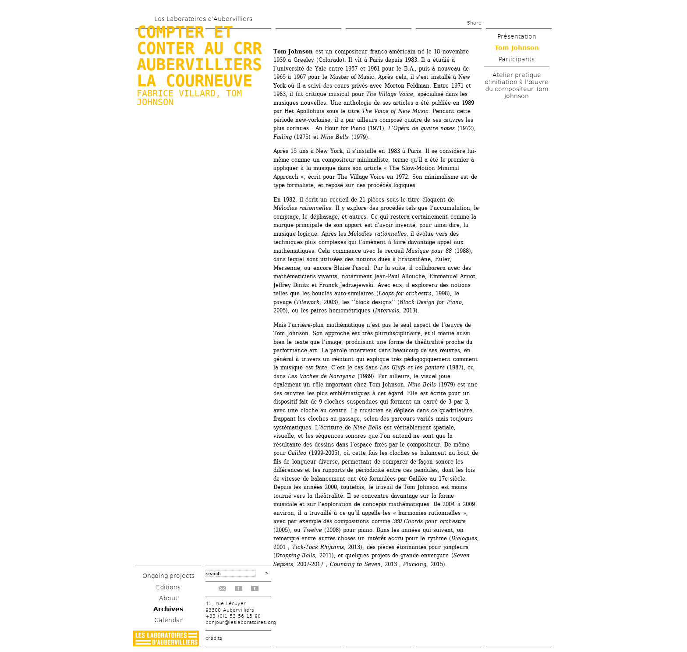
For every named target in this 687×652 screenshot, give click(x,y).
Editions (168, 587)
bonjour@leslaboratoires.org (240, 622)
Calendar (168, 620)
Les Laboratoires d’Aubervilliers (203, 18)
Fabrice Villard (176, 93)
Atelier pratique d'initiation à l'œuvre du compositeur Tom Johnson (517, 85)
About (168, 598)
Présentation (516, 36)
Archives (168, 609)
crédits (213, 638)
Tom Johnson (517, 47)
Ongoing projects (168, 575)
